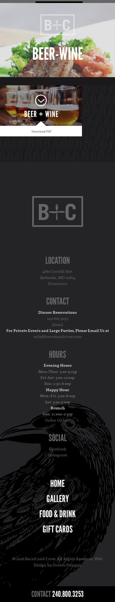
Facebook (57, 447)
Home (57, 482)
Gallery (57, 497)
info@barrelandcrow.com (57, 335)
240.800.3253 (57, 316)
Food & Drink (57, 512)
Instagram (57, 453)
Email (57, 323)
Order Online (57, 418)
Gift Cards (58, 527)
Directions (57, 282)
